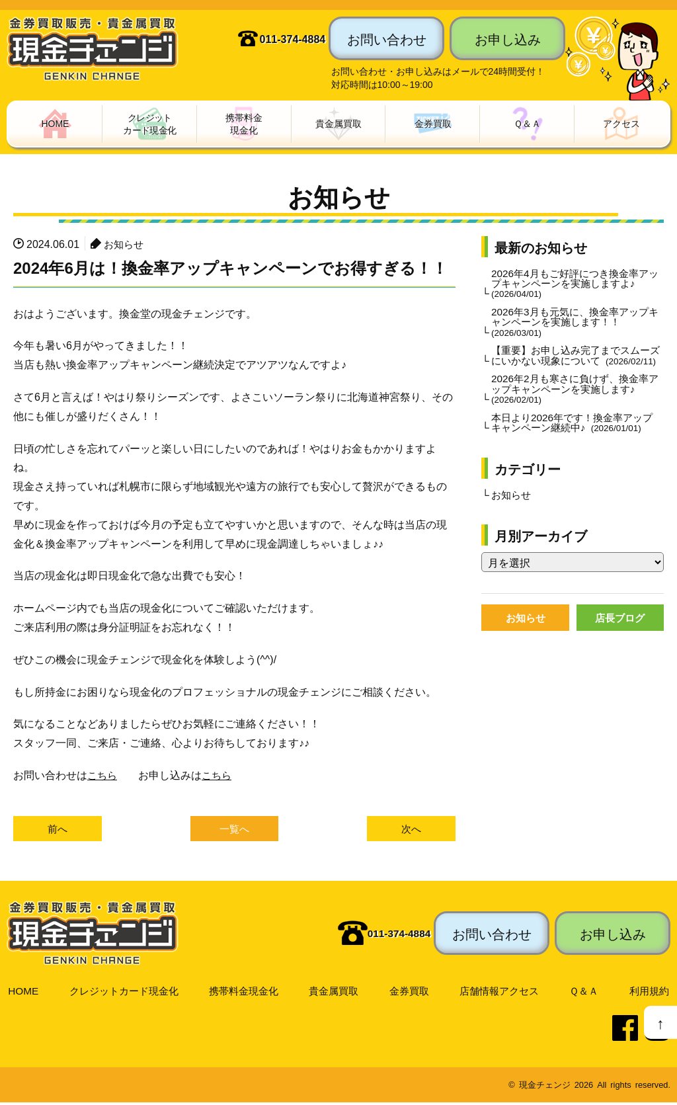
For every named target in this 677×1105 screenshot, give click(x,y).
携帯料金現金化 (245, 992)
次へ (411, 830)
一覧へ (235, 830)
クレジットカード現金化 (123, 992)
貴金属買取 (335, 992)
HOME (22, 992)
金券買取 (410, 992)
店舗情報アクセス (501, 992)
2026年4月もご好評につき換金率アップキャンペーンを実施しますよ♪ (574, 285)
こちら (103, 775)
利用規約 (649, 992)
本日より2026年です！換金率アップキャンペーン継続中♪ (575, 440)
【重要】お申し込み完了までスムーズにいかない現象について (575, 366)
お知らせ (125, 244)
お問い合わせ (386, 38)
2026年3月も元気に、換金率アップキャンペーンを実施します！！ (574, 325)
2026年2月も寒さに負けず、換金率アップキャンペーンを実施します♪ (574, 406)
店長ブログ (620, 637)
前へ (57, 830)
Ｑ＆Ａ (585, 992)
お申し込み (508, 38)
